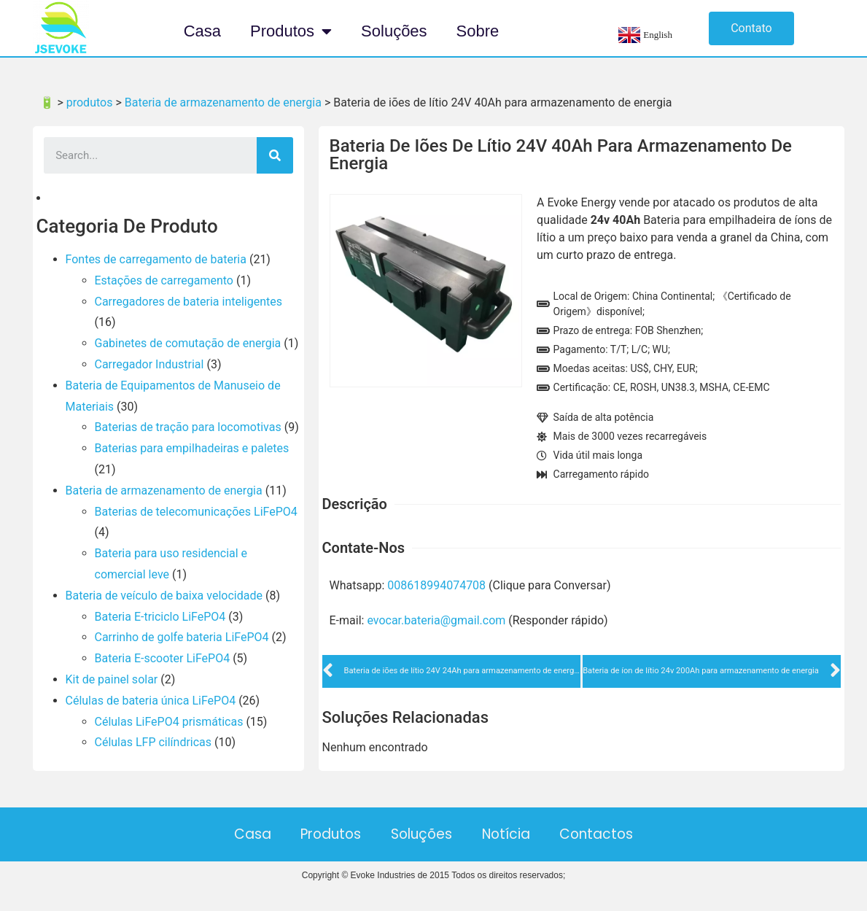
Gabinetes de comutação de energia (188, 343)
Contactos (619, 833)
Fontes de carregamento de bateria (156, 259)
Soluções (394, 31)
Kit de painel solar (112, 679)
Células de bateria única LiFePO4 (151, 701)
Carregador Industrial (149, 364)
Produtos (291, 31)
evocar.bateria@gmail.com (436, 620)
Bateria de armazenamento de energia (164, 490)
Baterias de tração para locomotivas (188, 427)
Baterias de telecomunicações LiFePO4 (196, 512)
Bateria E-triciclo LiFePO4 (160, 617)
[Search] (275, 155)
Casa (202, 31)
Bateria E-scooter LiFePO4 (162, 658)
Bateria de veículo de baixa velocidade (164, 595)
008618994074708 (436, 585)
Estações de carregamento (164, 280)
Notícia (517, 833)
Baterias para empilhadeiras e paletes (192, 448)
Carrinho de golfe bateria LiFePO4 (182, 637)
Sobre (477, 31)
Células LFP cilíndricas (153, 742)
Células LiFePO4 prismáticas (169, 722)
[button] (751, 28)
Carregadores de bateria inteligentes (189, 302)
